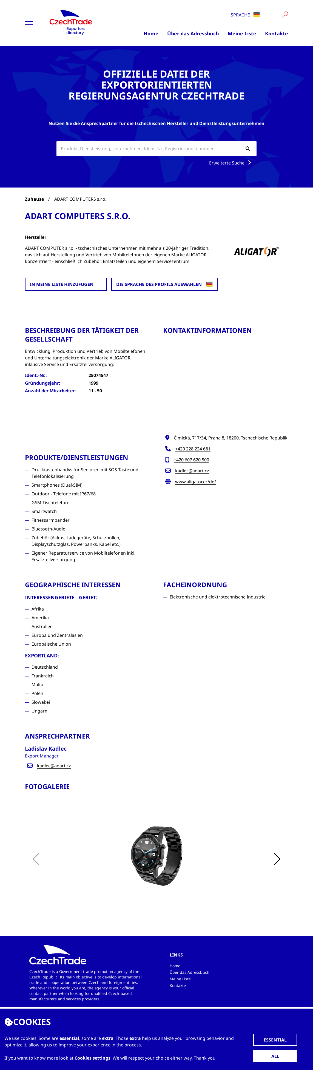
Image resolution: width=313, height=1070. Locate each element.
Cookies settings (92, 1058)
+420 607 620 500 (191, 460)
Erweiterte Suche (231, 163)
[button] (277, 859)
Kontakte (276, 33)
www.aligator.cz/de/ (195, 482)
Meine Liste (242, 33)
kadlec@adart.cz (192, 471)
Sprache (245, 15)
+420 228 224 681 (192, 449)
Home (151, 33)
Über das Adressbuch (193, 33)
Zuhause (34, 199)
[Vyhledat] (284, 15)
